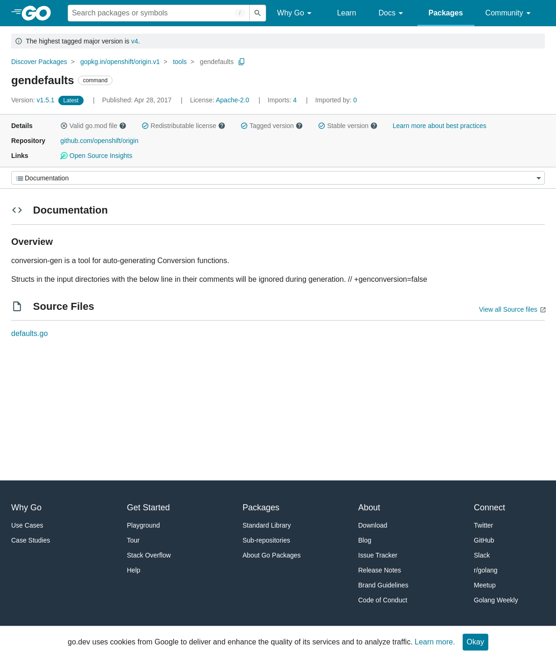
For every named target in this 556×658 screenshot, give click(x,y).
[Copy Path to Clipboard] (242, 61)
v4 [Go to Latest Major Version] (134, 41)
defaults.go (29, 333)
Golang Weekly (496, 600)
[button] (64, 125)
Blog (364, 540)
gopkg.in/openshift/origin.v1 (120, 61)
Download (372, 525)
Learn (346, 13)
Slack (482, 555)
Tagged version (271, 125)
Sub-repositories (266, 540)
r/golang (486, 570)
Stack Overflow (149, 555)
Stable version (348, 125)
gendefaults (216, 61)
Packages (446, 13)
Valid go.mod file (93, 125)
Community (510, 13)
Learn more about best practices (439, 125)
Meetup (485, 585)
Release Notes (379, 570)
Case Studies (30, 540)
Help (134, 570)
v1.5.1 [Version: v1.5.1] (33, 100)
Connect (489, 507)
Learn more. (435, 642)
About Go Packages (272, 555)
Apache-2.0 (232, 100)
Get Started (148, 507)
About (369, 507)
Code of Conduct (382, 600)
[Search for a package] (159, 13)
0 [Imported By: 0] (336, 100)
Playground (143, 525)
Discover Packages (39, 61)
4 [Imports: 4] (282, 100)
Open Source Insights (96, 155)
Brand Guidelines (383, 585)
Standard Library (267, 525)
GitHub (484, 540)
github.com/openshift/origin (99, 140)
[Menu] (278, 178)
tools (180, 61)
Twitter (483, 525)
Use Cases (27, 525)
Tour (133, 540)
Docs (392, 13)
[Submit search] (257, 13)
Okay (475, 642)
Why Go (296, 13)
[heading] (39, 13)
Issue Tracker (377, 555)
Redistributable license (183, 125)
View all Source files (508, 309)
